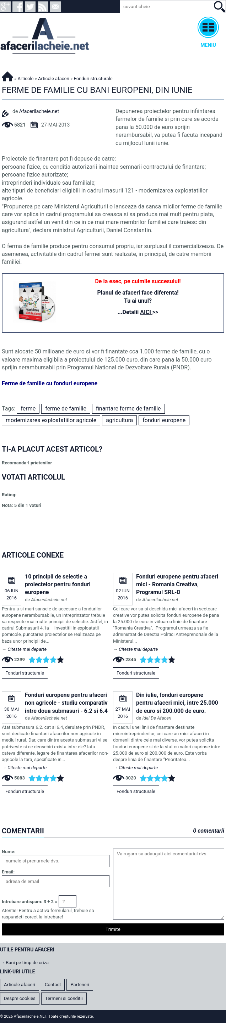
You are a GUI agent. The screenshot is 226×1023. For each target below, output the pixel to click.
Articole (26, 78)
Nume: (8, 851)
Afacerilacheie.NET (7, 75)
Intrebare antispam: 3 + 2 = (30, 901)
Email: (8, 871)
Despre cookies (20, 998)
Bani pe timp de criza (27, 962)
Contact (53, 984)
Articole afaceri (53, 78)
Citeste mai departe (27, 649)
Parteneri (79, 984)
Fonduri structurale (24, 673)
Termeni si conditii (64, 998)
